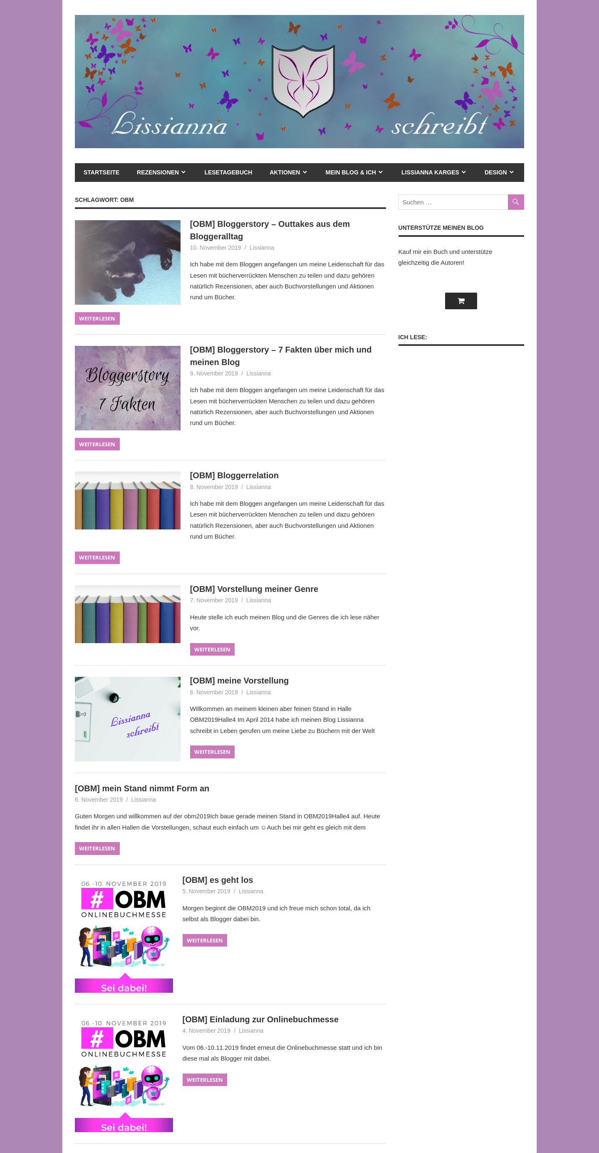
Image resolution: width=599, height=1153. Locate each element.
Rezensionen (158, 172)
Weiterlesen (97, 318)
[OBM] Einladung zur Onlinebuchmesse (261, 1019)
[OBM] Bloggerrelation (234, 475)
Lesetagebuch (228, 172)
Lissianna (262, 247)
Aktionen (285, 172)
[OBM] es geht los (218, 880)
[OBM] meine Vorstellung (239, 680)
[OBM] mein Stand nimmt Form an (142, 788)
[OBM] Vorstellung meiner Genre (254, 589)
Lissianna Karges (430, 172)
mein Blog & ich (351, 172)
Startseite (101, 172)
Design (496, 172)
